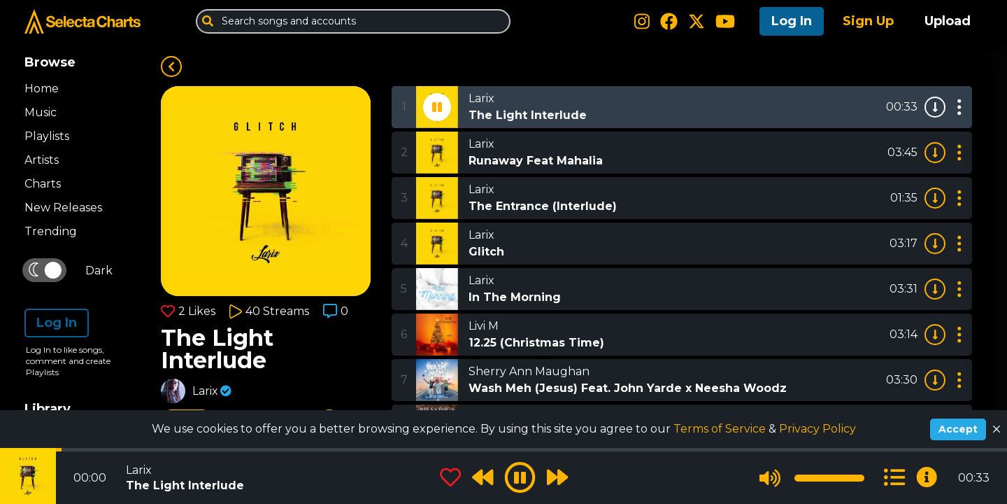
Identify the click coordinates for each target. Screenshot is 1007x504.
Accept (958, 429)
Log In (791, 21)
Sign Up (868, 21)
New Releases (63, 207)
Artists (41, 160)
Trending (50, 231)
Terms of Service (721, 428)
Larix (205, 391)
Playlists (46, 136)
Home (41, 88)
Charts (42, 183)
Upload (947, 21)
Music (40, 112)
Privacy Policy (817, 428)
